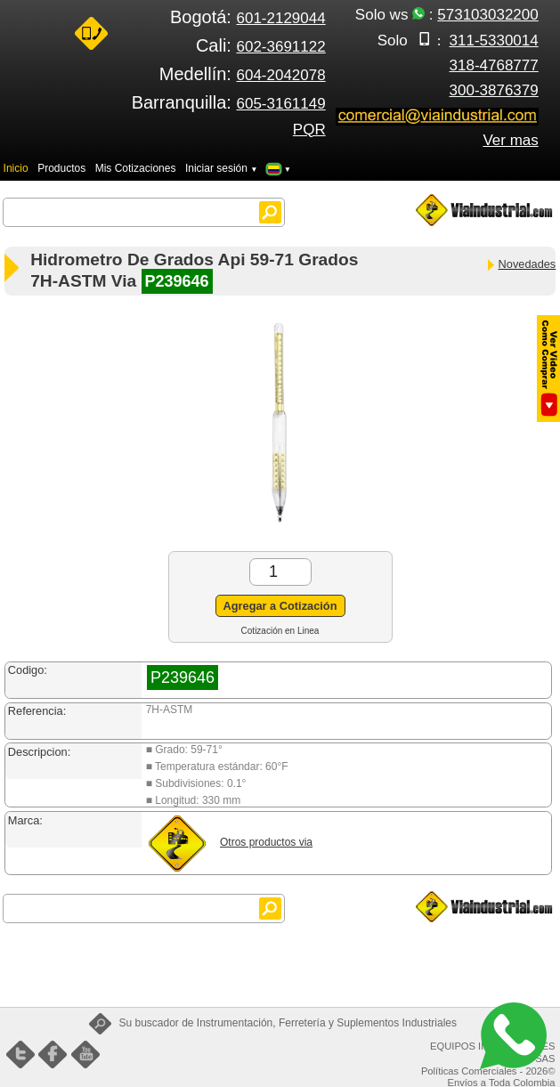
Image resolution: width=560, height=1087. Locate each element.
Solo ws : (447, 14)
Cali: (261, 45)
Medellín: (242, 74)
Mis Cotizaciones (135, 168)
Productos (61, 168)
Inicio (16, 168)
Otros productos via (266, 842)
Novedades (520, 264)
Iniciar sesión (221, 168)
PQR (309, 129)
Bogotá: (248, 17)
